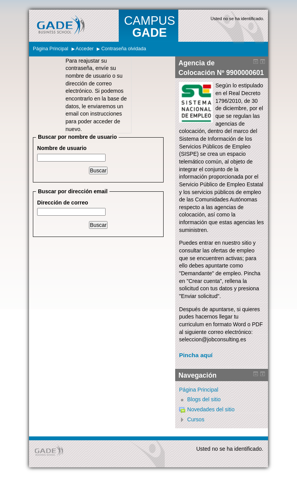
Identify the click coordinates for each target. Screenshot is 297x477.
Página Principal (50, 48)
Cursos (195, 419)
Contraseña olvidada (123, 48)
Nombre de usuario (62, 148)
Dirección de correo (62, 202)
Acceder (85, 48)
